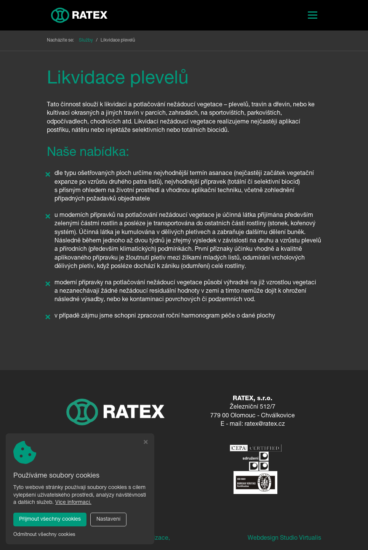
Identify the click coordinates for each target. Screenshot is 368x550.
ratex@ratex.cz (265, 425)
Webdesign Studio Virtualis (284, 539)
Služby (86, 40)
